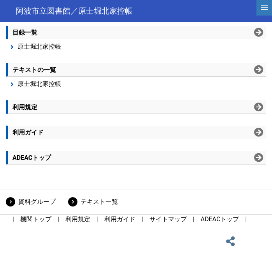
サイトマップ (168, 219)
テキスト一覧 (99, 201)
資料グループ (37, 201)
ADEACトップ (220, 219)
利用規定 (77, 219)
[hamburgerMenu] (264, 8)
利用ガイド (119, 219)
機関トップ (35, 219)
